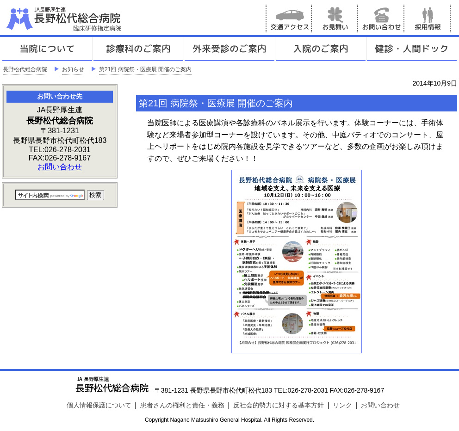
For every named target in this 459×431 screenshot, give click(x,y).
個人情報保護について (99, 405)
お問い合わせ (381, 18)
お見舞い (335, 18)
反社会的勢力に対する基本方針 (278, 405)
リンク (342, 405)
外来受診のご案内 (229, 49)
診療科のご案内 (138, 49)
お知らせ (73, 69)
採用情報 (427, 18)
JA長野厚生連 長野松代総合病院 (92, 18)
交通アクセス (289, 18)
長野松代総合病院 (25, 69)
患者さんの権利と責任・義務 (182, 405)
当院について (47, 49)
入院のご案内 (320, 49)
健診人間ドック (411, 49)
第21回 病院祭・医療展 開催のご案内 (145, 69)
